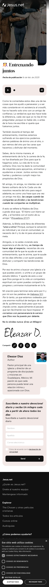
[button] (24, 577)
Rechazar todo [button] (35, 582)
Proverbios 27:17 (20, 218)
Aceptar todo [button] (13, 582)
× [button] (46, 541)
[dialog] (24, 562)
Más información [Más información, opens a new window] (25, 551)
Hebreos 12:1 (36, 294)
